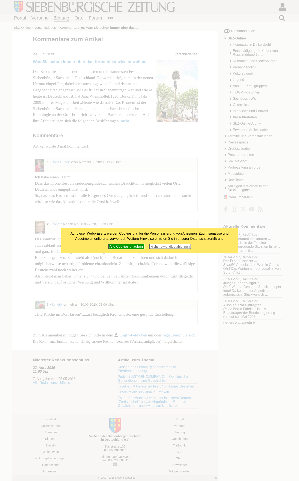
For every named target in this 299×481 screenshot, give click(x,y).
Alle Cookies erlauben (126, 246)
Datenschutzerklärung (207, 238)
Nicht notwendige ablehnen (170, 246)
